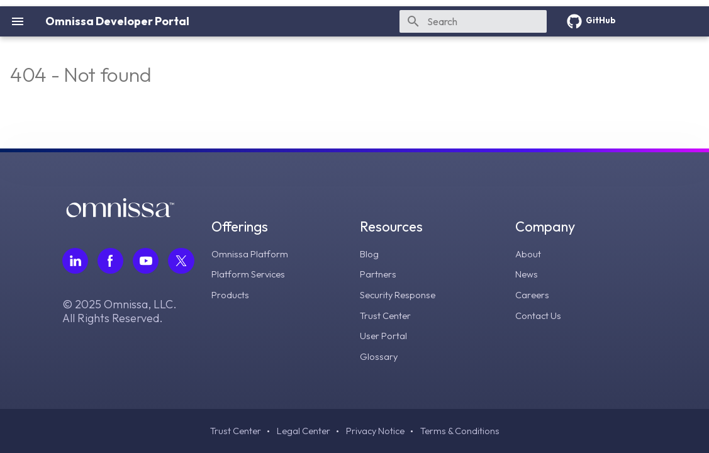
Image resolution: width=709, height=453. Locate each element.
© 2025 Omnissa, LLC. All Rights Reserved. (119, 313)
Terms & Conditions (464, 431)
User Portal (385, 335)
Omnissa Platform (252, 255)
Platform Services (252, 275)
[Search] (473, 21)
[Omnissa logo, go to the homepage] (120, 215)
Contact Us (539, 315)
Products (232, 295)
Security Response (401, 295)
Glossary (381, 355)
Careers (532, 295)
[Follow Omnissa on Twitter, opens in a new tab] (183, 262)
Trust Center (388, 315)
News (527, 275)
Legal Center (300, 431)
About (529, 255)
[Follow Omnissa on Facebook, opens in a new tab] (111, 262)
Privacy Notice (376, 431)
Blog (371, 255)
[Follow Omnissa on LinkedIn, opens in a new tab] (75, 262)
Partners (380, 275)
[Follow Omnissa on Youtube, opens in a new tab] (147, 262)
